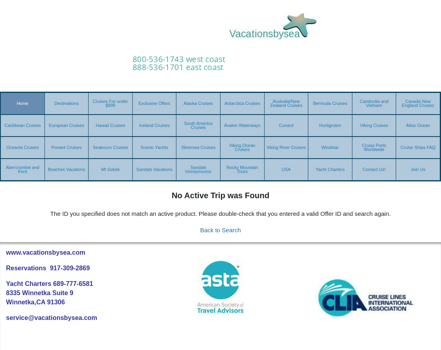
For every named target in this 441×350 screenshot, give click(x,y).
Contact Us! (373, 169)
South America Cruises (198, 125)
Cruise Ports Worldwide (374, 147)
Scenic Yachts (154, 147)
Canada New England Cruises (418, 103)
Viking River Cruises (286, 147)
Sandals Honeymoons (198, 169)
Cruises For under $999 (110, 103)
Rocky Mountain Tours (242, 169)
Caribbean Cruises (22, 125)
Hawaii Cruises (110, 125)
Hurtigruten (330, 125)
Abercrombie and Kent (22, 169)
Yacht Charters (330, 169)
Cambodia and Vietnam (374, 103)
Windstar (330, 147)
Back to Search (220, 230)
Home (22, 103)
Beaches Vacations (66, 169)
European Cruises (66, 125)
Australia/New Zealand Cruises (286, 103)
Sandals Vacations (154, 169)
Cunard (286, 125)
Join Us (418, 169)
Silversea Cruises (198, 147)
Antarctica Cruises (242, 103)
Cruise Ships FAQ (418, 147)
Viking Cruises (374, 125)
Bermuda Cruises (330, 103)
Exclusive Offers (154, 103)
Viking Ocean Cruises (242, 147)
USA (286, 169)
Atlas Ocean (418, 125)
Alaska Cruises (198, 103)
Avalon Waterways (242, 125)
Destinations (67, 103)
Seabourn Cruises (110, 147)
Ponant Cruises (66, 147)
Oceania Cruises (22, 147)
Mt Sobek (110, 169)
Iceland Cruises (154, 125)
